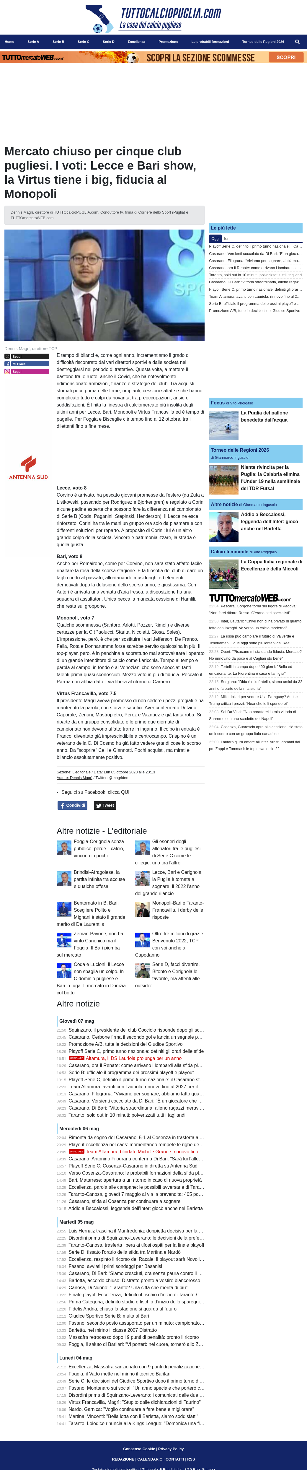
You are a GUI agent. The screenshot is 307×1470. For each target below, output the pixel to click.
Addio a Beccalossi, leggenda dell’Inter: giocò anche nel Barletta (135, 1208)
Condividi (72, 805)
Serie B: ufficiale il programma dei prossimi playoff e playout (131, 1072)
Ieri (226, 238)
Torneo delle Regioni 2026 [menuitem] (263, 41)
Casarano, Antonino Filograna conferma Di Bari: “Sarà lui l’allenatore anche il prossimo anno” (166, 1158)
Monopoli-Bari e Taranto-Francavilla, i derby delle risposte (178, 910)
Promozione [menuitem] (168, 41)
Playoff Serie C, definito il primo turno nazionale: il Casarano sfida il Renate (147, 1079)
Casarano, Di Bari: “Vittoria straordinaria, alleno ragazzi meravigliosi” (140, 1107)
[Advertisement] (256, 181)
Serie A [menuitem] (33, 41)
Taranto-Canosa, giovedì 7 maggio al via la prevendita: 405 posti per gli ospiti (149, 1194)
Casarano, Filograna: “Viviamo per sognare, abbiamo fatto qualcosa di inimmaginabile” (159, 1093)
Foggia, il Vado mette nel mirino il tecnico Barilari (120, 1373)
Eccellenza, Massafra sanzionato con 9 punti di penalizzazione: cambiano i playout (155, 1366)
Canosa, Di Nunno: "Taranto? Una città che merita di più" (128, 1287)
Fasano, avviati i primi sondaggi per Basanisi (115, 1266)
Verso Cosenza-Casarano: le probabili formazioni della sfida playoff (139, 1172)
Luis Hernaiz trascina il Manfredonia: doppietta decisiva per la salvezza (143, 1230)
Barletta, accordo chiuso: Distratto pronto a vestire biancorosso (134, 1280)
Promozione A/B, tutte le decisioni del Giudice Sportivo (126, 1044)
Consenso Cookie (139, 1449)
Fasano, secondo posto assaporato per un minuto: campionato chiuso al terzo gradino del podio (169, 1323)
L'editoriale (81, 772)
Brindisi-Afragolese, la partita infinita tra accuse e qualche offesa (99, 879)
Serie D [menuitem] (109, 41)
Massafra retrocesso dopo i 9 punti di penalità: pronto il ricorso (134, 1337)
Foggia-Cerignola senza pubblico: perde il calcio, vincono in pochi (99, 848)
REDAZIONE (123, 1459)
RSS (191, 1459)
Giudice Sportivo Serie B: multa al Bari (109, 1315)
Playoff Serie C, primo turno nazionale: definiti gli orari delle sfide (136, 1051)
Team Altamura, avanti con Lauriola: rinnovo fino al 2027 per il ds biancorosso (149, 1086)
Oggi (215, 238)
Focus (218, 402)
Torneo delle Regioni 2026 (240, 450)
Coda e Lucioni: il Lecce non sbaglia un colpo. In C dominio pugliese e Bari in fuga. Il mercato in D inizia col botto (91, 978)
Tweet (105, 805)
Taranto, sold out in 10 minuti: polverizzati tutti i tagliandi (126, 1115)
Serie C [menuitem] (83, 41)
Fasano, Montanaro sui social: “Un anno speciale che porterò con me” (142, 1388)
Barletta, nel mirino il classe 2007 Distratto (113, 1330)
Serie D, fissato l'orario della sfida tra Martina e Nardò (125, 1252)
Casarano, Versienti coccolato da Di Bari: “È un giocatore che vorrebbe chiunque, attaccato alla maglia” (177, 1100)
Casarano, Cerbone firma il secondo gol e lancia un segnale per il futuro (144, 1037)
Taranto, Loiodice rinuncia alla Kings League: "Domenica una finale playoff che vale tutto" (161, 1423)
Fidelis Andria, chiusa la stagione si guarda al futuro (123, 1308)
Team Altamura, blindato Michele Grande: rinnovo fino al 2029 (142, 1151)
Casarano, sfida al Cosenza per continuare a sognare (125, 1201)
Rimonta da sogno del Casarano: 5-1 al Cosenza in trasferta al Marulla (142, 1137)
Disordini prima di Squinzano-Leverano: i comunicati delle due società (142, 1395)
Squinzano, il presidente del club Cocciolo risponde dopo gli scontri (139, 1029)
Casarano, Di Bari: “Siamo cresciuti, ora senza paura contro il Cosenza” (143, 1273)
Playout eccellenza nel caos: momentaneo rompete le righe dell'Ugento (143, 1144)
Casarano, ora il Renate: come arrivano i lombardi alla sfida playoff (138, 1065)
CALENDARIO (149, 1459)
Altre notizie (224, 504)
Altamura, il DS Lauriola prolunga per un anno (125, 1058)
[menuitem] (297, 42)
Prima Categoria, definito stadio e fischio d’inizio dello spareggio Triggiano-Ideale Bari (158, 1301)
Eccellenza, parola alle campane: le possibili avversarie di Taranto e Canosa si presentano (163, 1187)
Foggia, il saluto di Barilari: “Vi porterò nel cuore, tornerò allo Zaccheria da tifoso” (153, 1344)
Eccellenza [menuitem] (136, 41)
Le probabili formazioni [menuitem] (210, 41)
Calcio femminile (229, 551)
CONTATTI (175, 1459)
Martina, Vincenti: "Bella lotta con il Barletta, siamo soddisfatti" (133, 1416)
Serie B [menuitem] (58, 41)
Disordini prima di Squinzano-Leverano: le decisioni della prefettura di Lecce (148, 1237)
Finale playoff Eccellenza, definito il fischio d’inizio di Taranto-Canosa (141, 1294)
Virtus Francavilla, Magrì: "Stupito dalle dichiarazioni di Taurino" (135, 1402)
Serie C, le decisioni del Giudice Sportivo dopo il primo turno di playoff (142, 1380)
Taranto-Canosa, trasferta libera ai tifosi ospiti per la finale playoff (136, 1245)
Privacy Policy (171, 1449)
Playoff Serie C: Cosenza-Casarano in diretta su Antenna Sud (133, 1165)
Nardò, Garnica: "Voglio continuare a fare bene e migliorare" (131, 1409)
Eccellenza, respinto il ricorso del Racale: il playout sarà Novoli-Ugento (143, 1259)
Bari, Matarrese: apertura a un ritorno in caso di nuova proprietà (135, 1180)
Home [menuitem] (9, 41)
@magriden (118, 777)
